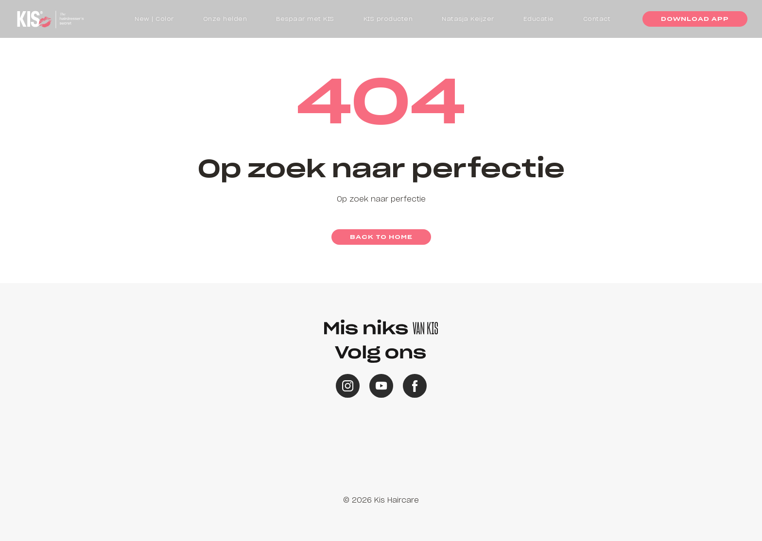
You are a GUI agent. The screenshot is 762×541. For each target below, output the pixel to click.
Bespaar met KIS (305, 19)
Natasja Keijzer (468, 19)
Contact (597, 19)
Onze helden (225, 19)
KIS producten (388, 19)
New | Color (154, 19)
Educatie (538, 19)
